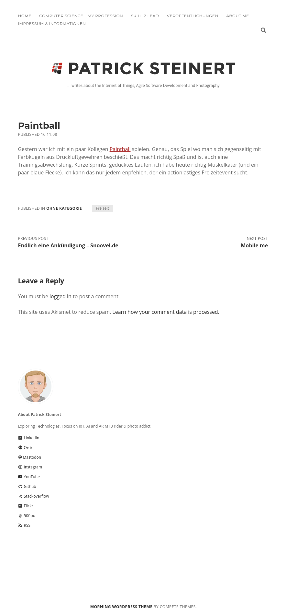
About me (237, 15)
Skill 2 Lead (145, 15)
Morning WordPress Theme (121, 606)
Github (27, 486)
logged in (61, 296)
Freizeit (102, 208)
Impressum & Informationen (52, 23)
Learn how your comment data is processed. (165, 311)
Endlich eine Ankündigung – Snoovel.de (68, 245)
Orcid (25, 447)
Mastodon (29, 457)
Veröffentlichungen (192, 15)
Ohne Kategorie (64, 208)
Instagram (30, 467)
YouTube (28, 476)
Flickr (25, 506)
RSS (24, 525)
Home (24, 15)
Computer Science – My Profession (81, 15)
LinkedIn (28, 438)
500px (26, 515)
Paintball (120, 149)
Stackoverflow (33, 496)
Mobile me (254, 245)
